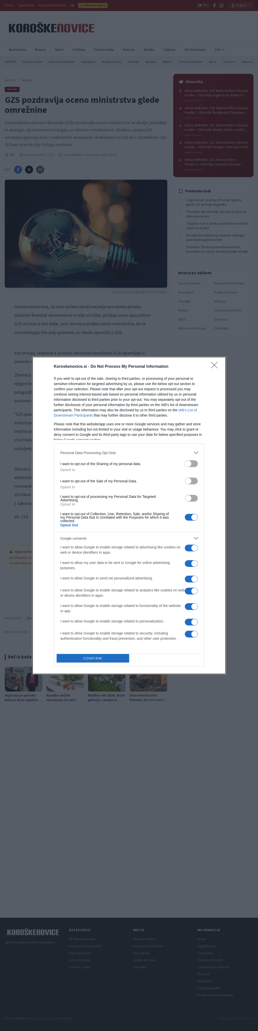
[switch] (191, 463)
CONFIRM (92, 658)
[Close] (216, 367)
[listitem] (129, 452)
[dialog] (129, 515)
